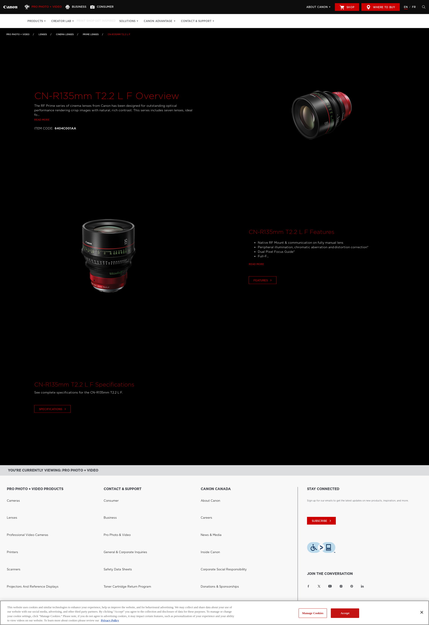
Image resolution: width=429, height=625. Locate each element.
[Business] (80, 7)
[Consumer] (109, 7)
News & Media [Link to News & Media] (209, 505)
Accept (345, 613)
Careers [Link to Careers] (205, 500)
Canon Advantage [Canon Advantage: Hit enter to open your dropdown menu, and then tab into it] (165, 21)
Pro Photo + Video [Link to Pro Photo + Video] (17, 34)
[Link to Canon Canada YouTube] (330, 586)
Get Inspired (111, 21)
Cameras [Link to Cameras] (12, 495)
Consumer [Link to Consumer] (109, 495)
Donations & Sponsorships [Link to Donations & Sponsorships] (216, 522)
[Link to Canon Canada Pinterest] (351, 586)
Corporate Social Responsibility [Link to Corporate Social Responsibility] (219, 516)
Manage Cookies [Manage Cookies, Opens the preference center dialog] (312, 613)
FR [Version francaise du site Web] (414, 7)
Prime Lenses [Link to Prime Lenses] (91, 34)
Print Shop (87, 21)
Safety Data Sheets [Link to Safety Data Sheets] (115, 516)
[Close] (422, 612)
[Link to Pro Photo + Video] (10, 7)
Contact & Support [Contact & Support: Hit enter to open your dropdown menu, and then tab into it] (203, 21)
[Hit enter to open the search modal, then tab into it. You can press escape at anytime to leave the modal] (423, 7)
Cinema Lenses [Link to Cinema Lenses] (65, 34)
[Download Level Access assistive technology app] (321, 548)
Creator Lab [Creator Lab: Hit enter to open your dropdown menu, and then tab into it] (61, 21)
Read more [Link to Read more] (41, 136)
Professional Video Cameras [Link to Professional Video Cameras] (23, 505)
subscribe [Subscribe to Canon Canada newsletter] (322, 521)
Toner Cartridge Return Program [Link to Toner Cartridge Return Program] (122, 522)
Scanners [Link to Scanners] (12, 516)
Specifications (53, 425)
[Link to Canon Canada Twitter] (319, 586)
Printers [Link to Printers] (11, 511)
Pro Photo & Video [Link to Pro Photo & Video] (114, 505)
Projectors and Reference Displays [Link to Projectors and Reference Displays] (27, 522)
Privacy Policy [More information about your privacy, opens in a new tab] (110, 620)
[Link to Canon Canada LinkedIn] (362, 586)
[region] (214, 613)
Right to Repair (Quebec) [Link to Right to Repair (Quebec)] (119, 527)
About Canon (317, 7)
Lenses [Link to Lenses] (43, 34)
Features (263, 297)
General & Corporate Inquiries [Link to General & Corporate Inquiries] (121, 511)
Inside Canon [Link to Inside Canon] (208, 511)
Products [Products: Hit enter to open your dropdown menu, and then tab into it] (35, 21)
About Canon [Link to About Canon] (208, 495)
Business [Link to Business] (109, 500)
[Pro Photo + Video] (46, 7)
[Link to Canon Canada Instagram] (341, 586)
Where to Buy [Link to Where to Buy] (15, 572)
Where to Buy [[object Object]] (380, 7)
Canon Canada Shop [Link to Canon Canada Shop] (19, 566)
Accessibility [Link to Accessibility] (208, 527)
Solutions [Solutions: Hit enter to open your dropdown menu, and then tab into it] (135, 21)
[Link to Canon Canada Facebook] (308, 586)
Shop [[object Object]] (347, 7)
